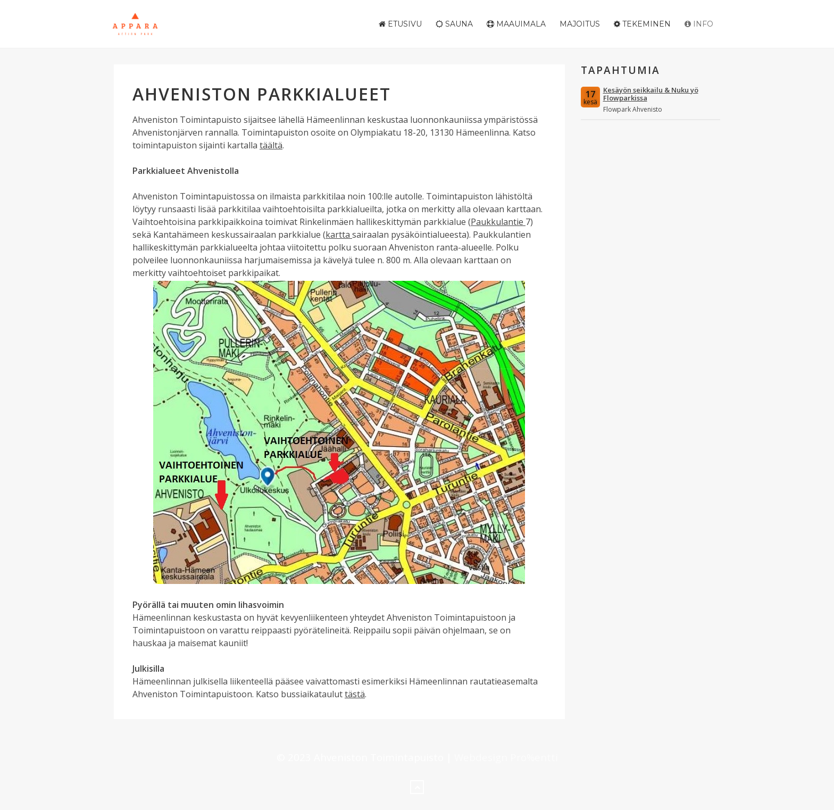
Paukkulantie (498, 222)
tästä (355, 694)
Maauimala (516, 24)
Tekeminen (642, 24)
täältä (271, 145)
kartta (339, 234)
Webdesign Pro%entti (506, 757)
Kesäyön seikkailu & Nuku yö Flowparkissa (650, 94)
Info (699, 24)
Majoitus (580, 24)
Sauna (454, 24)
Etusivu (400, 24)
